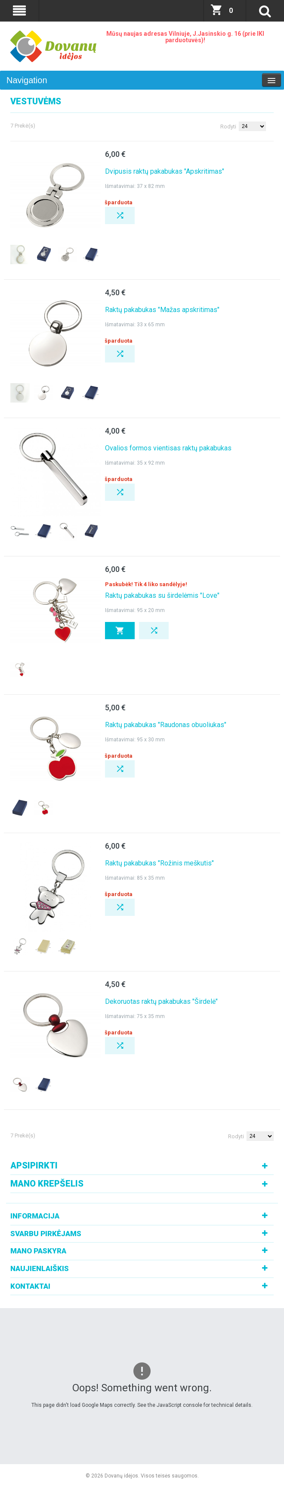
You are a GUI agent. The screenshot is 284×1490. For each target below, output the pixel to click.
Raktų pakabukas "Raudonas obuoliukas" (165, 725)
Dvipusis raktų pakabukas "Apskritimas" (164, 171)
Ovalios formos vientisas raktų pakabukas (168, 448)
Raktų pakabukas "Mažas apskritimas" (162, 310)
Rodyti (228, 126)
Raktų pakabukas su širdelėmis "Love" (162, 595)
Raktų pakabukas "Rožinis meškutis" (159, 863)
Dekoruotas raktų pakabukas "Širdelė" (161, 1001)
